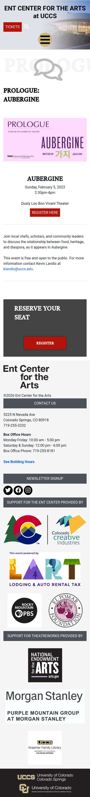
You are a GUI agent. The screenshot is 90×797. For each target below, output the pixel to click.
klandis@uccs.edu (18, 269)
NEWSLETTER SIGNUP (45, 478)
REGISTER (45, 343)
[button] (26, 26)
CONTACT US (45, 403)
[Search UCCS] (55, 26)
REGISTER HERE (45, 212)
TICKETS (12, 27)
